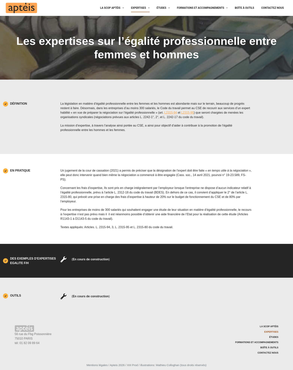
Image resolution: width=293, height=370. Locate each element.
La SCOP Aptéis (112, 8)
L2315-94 (170, 112)
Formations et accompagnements (203, 8)
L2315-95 (187, 112)
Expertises (141, 8)
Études (164, 8)
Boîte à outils (244, 7)
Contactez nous (272, 7)
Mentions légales (97, 365)
